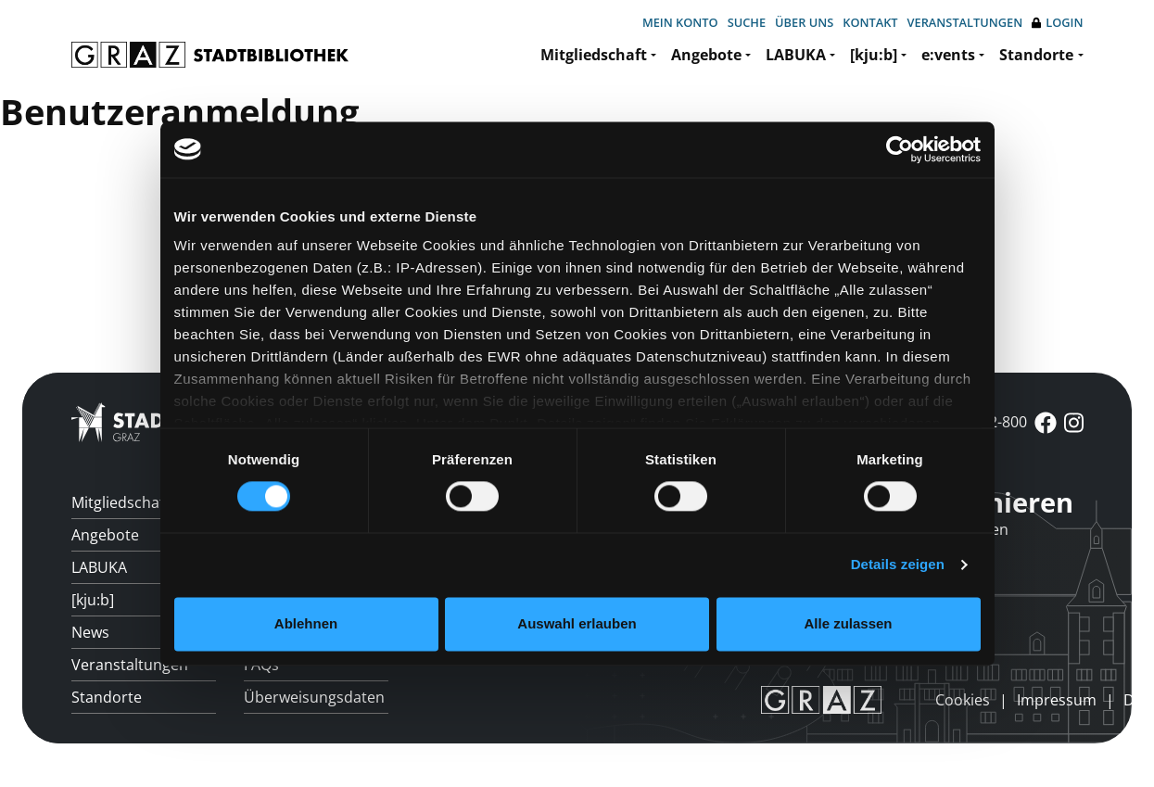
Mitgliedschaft (593, 54)
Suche (747, 22)
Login (1057, 23)
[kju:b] (873, 54)
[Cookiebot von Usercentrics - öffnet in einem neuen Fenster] (899, 149)
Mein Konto (680, 22)
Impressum (1057, 700)
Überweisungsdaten (314, 697)
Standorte (1036, 54)
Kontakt (870, 22)
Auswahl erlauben (576, 623)
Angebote (706, 54)
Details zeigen (898, 565)
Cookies (962, 700)
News (90, 632)
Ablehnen (305, 623)
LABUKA (796, 54)
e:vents (948, 54)
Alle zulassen (848, 623)
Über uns (804, 22)
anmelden (903, 698)
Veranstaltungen (965, 22)
